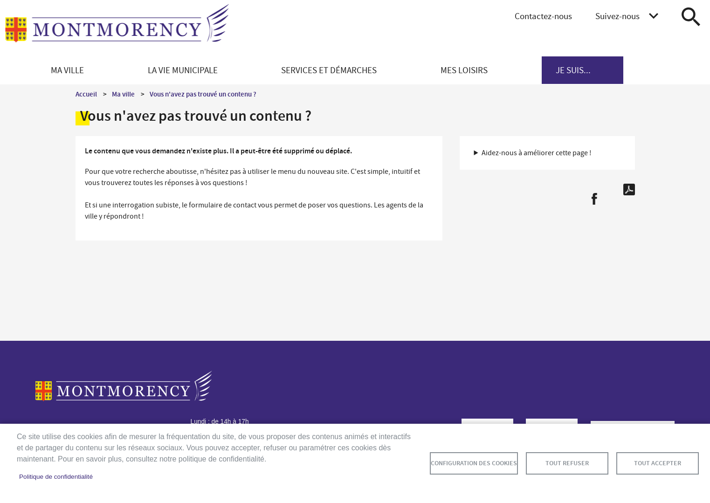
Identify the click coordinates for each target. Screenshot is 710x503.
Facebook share (594, 199)
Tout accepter (657, 463)
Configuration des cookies (474, 463)
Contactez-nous (543, 16)
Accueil (86, 94)
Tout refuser (567, 463)
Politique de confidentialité (56, 476)
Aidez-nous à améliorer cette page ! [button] (537, 153)
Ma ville (123, 94)
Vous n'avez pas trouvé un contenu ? (203, 94)
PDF (629, 189)
